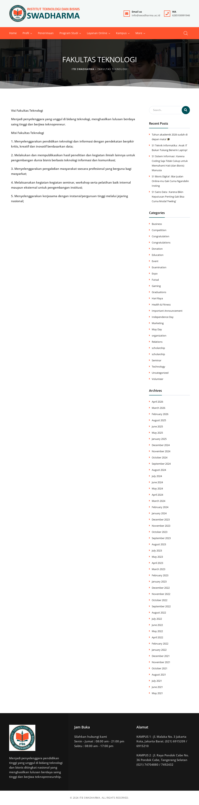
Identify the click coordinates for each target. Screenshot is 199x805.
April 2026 (157, 401)
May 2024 (157, 488)
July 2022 (157, 618)
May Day (157, 329)
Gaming (156, 286)
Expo (155, 273)
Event (155, 261)
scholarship (158, 348)
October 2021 (159, 668)
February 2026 (160, 414)
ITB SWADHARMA (89, 797)
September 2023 (161, 538)
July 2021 (157, 680)
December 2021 (161, 656)
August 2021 (159, 674)
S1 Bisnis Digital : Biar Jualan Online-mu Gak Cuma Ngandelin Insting (170, 181)
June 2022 (157, 625)
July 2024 (157, 476)
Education (157, 255)
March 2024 (158, 501)
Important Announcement (167, 310)
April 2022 (157, 637)
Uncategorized (160, 372)
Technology (158, 366)
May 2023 (157, 556)
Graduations (159, 292)
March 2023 (158, 569)
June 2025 (157, 426)
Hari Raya (157, 298)
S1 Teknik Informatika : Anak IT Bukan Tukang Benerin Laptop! (169, 148)
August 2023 (159, 544)
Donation (157, 248)
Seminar (156, 360)
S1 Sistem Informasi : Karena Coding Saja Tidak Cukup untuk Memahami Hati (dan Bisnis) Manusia (170, 163)
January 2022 (159, 649)
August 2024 (159, 470)
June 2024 (157, 482)
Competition (159, 230)
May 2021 (157, 693)
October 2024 (159, 457)
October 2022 (159, 600)
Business (157, 224)
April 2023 (157, 563)
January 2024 (159, 513)
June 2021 (157, 687)
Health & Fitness (161, 304)
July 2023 (157, 550)
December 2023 (161, 519)
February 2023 (160, 575)
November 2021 (161, 662)
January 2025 (159, 439)
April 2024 (157, 494)
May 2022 (157, 631)
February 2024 (160, 507)
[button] (139, 33)
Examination (159, 267)
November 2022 (161, 594)
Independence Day (163, 317)
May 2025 (157, 432)
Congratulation (160, 236)
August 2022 (159, 612)
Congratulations (161, 242)
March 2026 (158, 408)
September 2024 (161, 463)
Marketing (158, 323)
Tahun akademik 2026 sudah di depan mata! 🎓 (170, 137)
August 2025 (159, 420)
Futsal (155, 279)
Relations (157, 341)
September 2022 (161, 606)
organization (159, 335)
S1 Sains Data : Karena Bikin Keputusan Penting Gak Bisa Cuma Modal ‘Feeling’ (168, 196)
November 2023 (161, 525)
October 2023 (159, 532)
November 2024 (161, 451)
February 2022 (160, 643)
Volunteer (157, 379)
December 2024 (161, 445)
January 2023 (159, 581)
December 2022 (161, 587)
